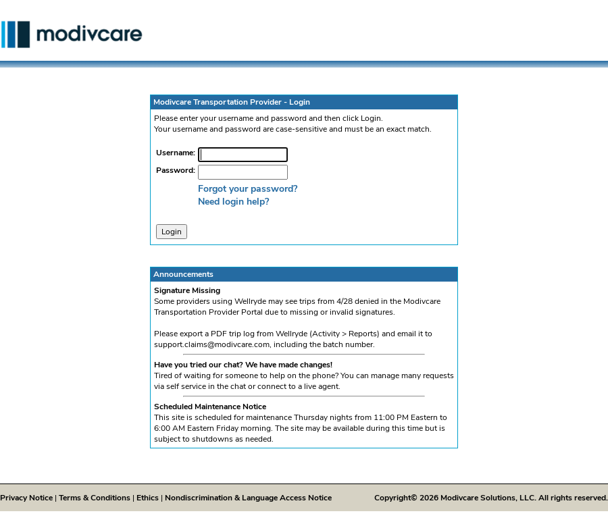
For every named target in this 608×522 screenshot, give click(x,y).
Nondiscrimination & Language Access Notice (248, 497)
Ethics (147, 497)
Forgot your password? (247, 188)
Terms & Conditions (94, 497)
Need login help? (233, 201)
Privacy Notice (26, 497)
